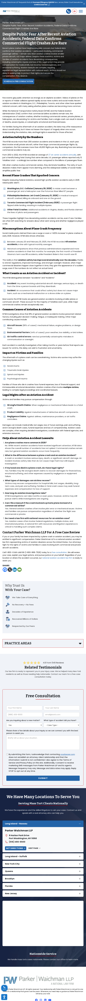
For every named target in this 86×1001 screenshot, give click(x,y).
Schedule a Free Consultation (18, 81)
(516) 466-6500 (15, 841)
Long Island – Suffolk (16, 856)
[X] (10, 569)
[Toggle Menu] (81, 11)
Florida (9, 886)
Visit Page (33, 848)
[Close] (84, 4)
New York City (12, 863)
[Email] (19, 569)
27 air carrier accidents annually (62, 155)
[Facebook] (5, 569)
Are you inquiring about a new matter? (23, 720)
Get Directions (14, 848)
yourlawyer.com (67, 754)
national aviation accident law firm (57, 558)
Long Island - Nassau (16, 823)
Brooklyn (9, 878)
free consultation (59, 552)
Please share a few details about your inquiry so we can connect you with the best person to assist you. (42, 731)
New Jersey (11, 893)
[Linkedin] (14, 569)
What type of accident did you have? (60, 720)
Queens (9, 871)
